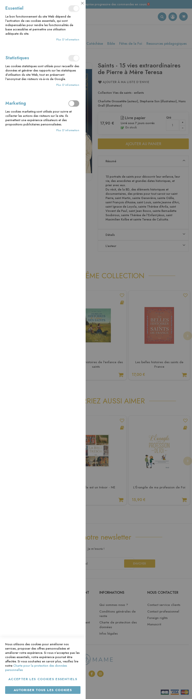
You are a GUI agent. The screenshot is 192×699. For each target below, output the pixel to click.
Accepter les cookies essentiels (42, 679)
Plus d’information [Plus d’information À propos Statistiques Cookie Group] (67, 85)
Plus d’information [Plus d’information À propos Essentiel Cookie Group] (67, 40)
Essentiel (73, 8)
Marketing (73, 103)
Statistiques (73, 58)
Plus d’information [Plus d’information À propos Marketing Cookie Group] (67, 130)
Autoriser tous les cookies (43, 690)
